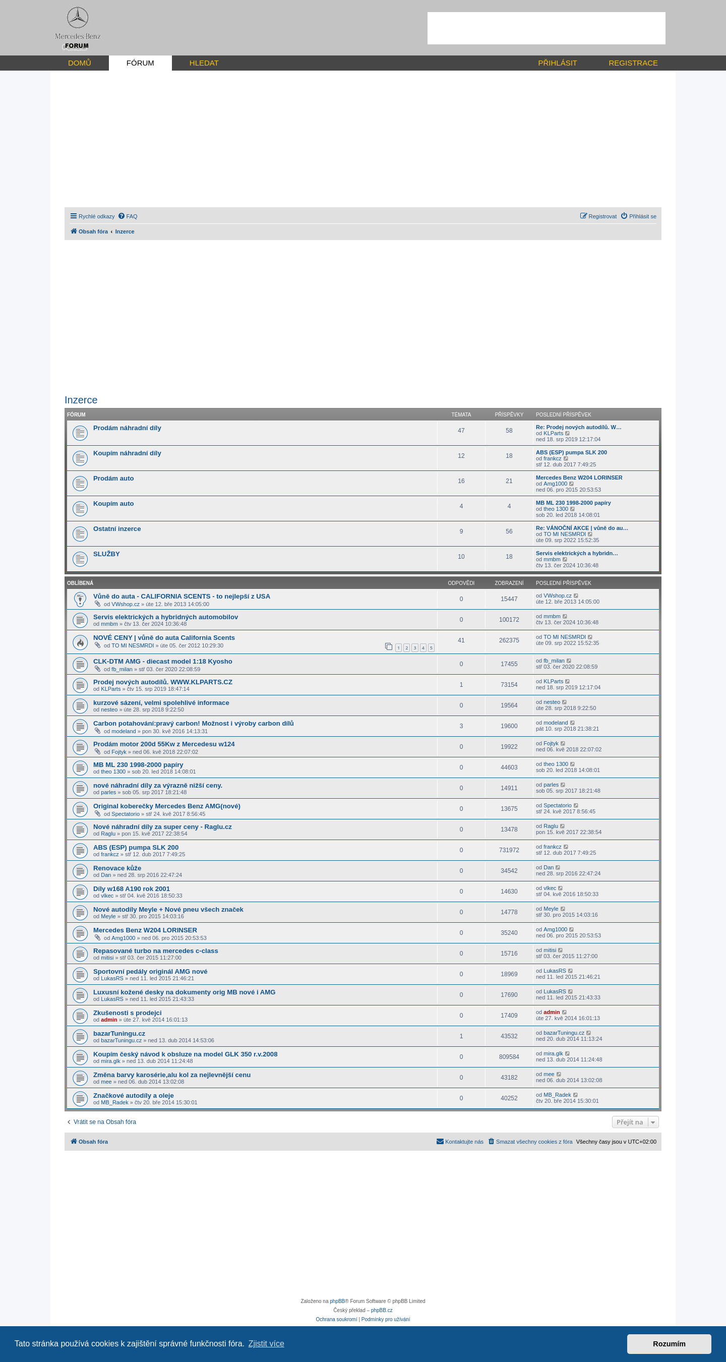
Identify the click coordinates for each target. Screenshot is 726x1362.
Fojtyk (118, 752)
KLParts (553, 433)
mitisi (107, 958)
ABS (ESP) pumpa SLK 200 (571, 452)
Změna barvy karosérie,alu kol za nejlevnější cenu (172, 1075)
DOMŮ (79, 62)
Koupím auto (113, 503)
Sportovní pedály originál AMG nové (150, 971)
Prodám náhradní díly (127, 428)
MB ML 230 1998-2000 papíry (573, 503)
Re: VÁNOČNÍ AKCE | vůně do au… (582, 528)
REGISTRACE (633, 62)
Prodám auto (113, 478)
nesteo (109, 709)
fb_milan (122, 669)
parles (108, 792)
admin (109, 1020)
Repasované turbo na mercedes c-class (155, 951)
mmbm (552, 559)
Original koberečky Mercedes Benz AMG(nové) (166, 806)
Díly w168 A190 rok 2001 (131, 889)
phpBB (337, 1301)
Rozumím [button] (669, 1344)
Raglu (108, 834)
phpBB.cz (382, 1310)
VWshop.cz (125, 604)
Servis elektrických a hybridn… (577, 553)
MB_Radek (114, 1102)
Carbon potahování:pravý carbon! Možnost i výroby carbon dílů (193, 723)
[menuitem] (127, 216)
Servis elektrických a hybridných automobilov (165, 617)
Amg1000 (555, 484)
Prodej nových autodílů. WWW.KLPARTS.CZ (162, 682)
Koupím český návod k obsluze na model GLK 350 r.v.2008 (185, 1054)
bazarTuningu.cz (119, 1033)
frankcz (552, 458)
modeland (123, 731)
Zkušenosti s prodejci (127, 1013)
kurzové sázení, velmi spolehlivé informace (161, 702)
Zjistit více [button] (266, 1343)
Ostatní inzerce (117, 528)
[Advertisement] (546, 28)
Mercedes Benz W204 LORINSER (579, 478)
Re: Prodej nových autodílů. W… (579, 427)
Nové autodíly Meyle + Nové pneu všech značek (168, 909)
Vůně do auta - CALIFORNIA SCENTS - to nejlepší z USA (181, 596)
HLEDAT (204, 62)
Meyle (108, 916)
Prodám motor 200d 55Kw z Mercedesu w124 (164, 744)
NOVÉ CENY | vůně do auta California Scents (164, 637)
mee (106, 1082)
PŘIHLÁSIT (557, 62)
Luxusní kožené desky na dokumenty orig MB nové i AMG (184, 992)
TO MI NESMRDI (564, 534)
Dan (106, 875)
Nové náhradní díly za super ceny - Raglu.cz (162, 827)
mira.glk (110, 1061)
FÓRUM (140, 62)
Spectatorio (125, 814)
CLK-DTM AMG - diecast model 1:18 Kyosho (162, 661)
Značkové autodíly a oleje (133, 1095)
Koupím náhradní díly (127, 453)
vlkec (107, 896)
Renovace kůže (117, 868)
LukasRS (112, 978)
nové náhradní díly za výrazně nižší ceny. (157, 785)
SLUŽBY (106, 554)
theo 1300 (555, 509)
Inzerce (81, 399)
